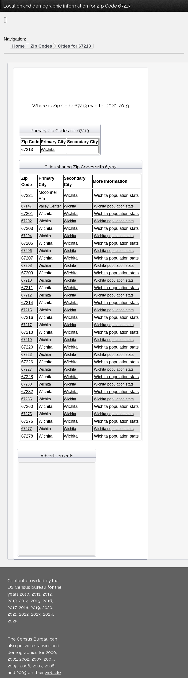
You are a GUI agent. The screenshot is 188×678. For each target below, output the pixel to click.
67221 (27, 195)
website (53, 672)
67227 (26, 369)
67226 (27, 362)
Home (18, 46)
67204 (26, 236)
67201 (27, 213)
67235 (26, 399)
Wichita (48, 149)
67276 (27, 421)
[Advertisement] (80, 83)
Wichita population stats (116, 195)
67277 (26, 429)
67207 (27, 258)
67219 (26, 340)
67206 (26, 251)
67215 (26, 310)
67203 (27, 228)
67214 (27, 302)
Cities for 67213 (74, 46)
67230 (26, 384)
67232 (27, 391)
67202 (26, 221)
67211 (27, 287)
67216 (27, 317)
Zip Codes (41, 46)
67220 (27, 347)
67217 (26, 325)
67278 (27, 436)
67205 (27, 243)
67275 (26, 414)
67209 (27, 273)
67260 (27, 406)
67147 (26, 206)
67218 (27, 332)
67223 (26, 355)
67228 (27, 376)
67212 (26, 295)
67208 (26, 266)
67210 (26, 280)
